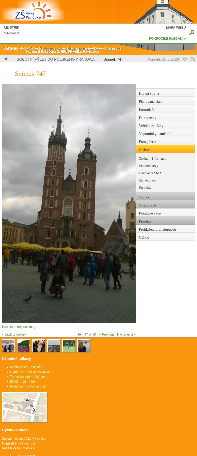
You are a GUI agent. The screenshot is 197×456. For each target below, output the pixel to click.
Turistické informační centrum (31, 376)
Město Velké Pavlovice (26, 367)
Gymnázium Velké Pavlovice (30, 372)
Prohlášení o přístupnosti (28, 386)
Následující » (126, 334)
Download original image (19, 327)
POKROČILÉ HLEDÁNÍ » (167, 38)
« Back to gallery (14, 334)
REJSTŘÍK (11, 27)
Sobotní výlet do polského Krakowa (56, 59)
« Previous (107, 334)
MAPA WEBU (176, 27)
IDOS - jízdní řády (23, 381)
